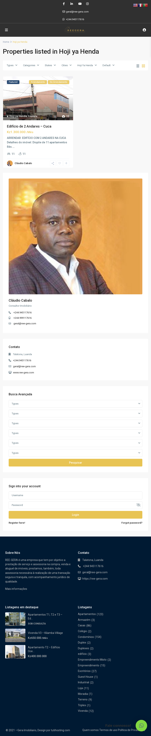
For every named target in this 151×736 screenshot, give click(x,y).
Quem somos (90, 730)
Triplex (82, 705)
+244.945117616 (75, 19)
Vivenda (83, 710)
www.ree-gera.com (23, 372)
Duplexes (83, 648)
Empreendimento (88, 665)
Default (107, 65)
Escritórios (84, 671)
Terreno (83, 699)
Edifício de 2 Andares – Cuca (29, 126)
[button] (141, 725)
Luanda (32, 116)
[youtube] (79, 4)
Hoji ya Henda (18, 116)
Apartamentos (87, 614)
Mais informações (16, 588)
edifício (82, 653)
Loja (80, 688)
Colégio (82, 631)
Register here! (17, 522)
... (13, 146)
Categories (29, 65)
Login (75, 514)
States (48, 65)
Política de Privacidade (131, 730)
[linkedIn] (72, 4)
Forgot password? (131, 522)
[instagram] (87, 4)
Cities (65, 65)
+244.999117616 (22, 317)
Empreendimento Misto (92, 659)
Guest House (85, 676)
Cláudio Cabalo (23, 163)
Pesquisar (75, 462)
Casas (81, 625)
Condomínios (86, 636)
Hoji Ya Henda (85, 65)
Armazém (84, 619)
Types (10, 65)
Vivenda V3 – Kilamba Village (45, 632)
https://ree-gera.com (95, 578)
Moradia (83, 693)
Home (6, 42)
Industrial (83, 682)
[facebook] (64, 4)
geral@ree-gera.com (24, 323)
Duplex (82, 642)
